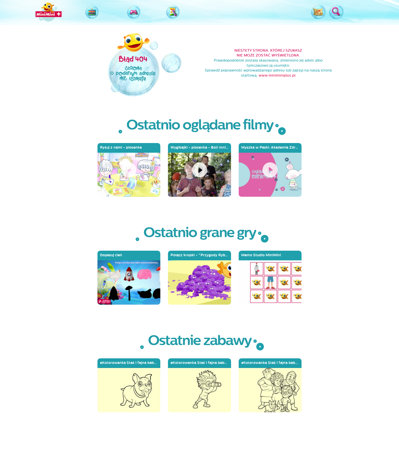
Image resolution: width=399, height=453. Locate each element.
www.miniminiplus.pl (277, 75)
